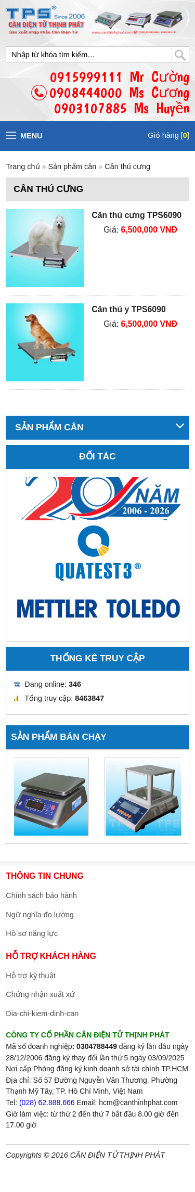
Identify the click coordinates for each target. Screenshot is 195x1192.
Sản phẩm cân (73, 166)
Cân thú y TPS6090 (129, 309)
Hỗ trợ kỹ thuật (30, 975)
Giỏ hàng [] (168, 135)
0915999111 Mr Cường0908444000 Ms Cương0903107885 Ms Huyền (119, 92)
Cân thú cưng (127, 166)
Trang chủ (23, 166)
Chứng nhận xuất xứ (40, 994)
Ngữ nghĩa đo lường (40, 915)
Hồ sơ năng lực (32, 933)
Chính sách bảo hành (41, 895)
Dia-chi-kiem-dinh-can (42, 1013)
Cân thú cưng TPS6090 (136, 215)
